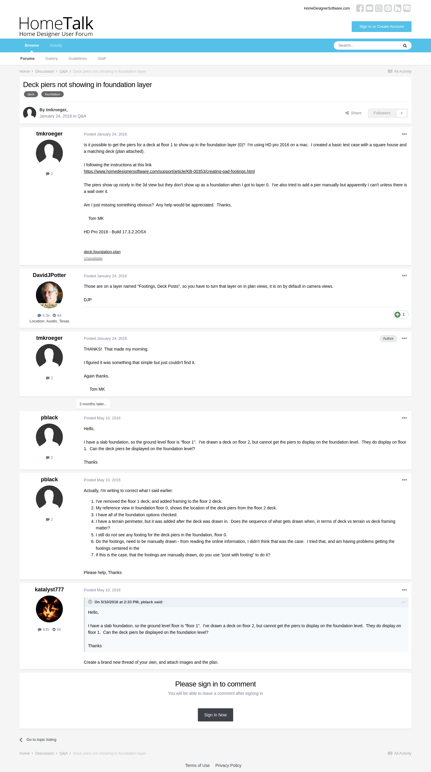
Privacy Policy (228, 765)
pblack (49, 418)
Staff (102, 58)
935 (43, 630)
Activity (56, 45)
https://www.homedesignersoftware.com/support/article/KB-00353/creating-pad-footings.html (169, 171)
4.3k (43, 315)
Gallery (51, 58)
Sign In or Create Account (381, 26)
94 (57, 315)
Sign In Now (215, 715)
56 (56, 630)
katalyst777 (49, 590)
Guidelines (78, 58)
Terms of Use (197, 765)
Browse (32, 47)
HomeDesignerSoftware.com (327, 8)
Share (353, 113)
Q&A (82, 116)
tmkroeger (56, 109)
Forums (27, 58)
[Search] (366, 45)
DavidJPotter (49, 276)
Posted (105, 134)
